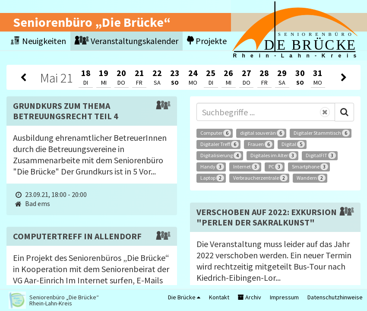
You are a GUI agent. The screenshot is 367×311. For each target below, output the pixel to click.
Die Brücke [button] (184, 297)
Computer (215, 133)
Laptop (212, 178)
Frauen (260, 144)
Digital (293, 144)
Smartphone (310, 166)
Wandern (311, 178)
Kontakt (219, 297)
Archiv (249, 297)
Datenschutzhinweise (335, 297)
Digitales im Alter (273, 155)
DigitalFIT (321, 155)
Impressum (284, 297)
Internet (246, 166)
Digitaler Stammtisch (322, 133)
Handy (212, 166)
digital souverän (262, 133)
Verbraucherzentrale (260, 178)
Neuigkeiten (38, 40)
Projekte (207, 40)
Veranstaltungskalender (126, 40)
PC (276, 166)
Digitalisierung (220, 155)
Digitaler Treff (219, 144)
